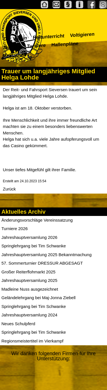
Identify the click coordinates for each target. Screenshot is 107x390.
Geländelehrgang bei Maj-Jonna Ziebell (38, 297)
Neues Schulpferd (18, 323)
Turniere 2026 (14, 228)
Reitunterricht (49, 36)
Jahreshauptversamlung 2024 (29, 314)
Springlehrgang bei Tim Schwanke (33, 245)
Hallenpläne (64, 44)
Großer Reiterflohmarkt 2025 (28, 271)
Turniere (36, 46)
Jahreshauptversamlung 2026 (29, 237)
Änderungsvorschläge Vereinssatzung (37, 220)
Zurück (9, 189)
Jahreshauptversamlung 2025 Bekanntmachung (46, 254)
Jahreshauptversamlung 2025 (29, 280)
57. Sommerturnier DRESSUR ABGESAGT (42, 263)
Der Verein (15, 38)
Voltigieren (82, 34)
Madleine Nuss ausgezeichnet (29, 289)
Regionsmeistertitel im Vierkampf (32, 340)
